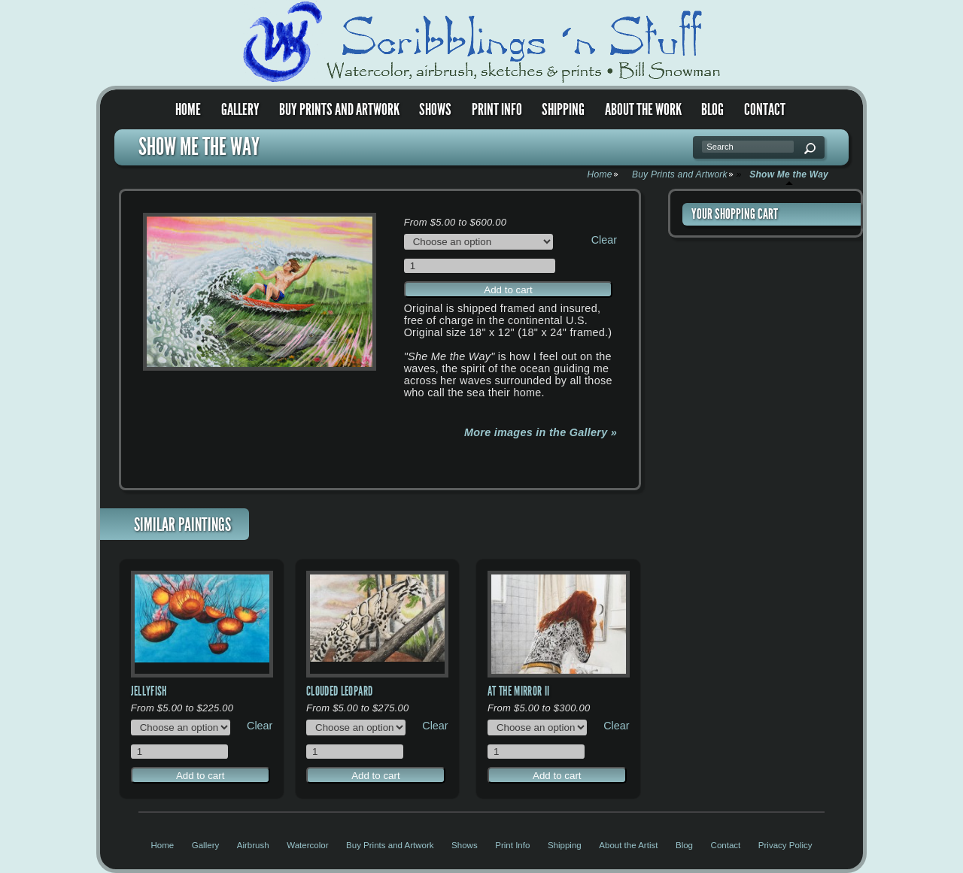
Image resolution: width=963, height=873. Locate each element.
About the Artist (628, 845)
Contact (764, 109)
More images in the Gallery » (540, 432)
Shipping (563, 109)
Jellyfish (149, 691)
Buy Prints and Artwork (339, 109)
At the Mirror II (519, 691)
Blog (712, 109)
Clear (604, 240)
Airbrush (253, 845)
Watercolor (307, 845)
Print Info (497, 109)
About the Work (643, 109)
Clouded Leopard (339, 691)
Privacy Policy (785, 845)
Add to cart (508, 290)
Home (188, 109)
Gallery (240, 109)
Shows (435, 109)
